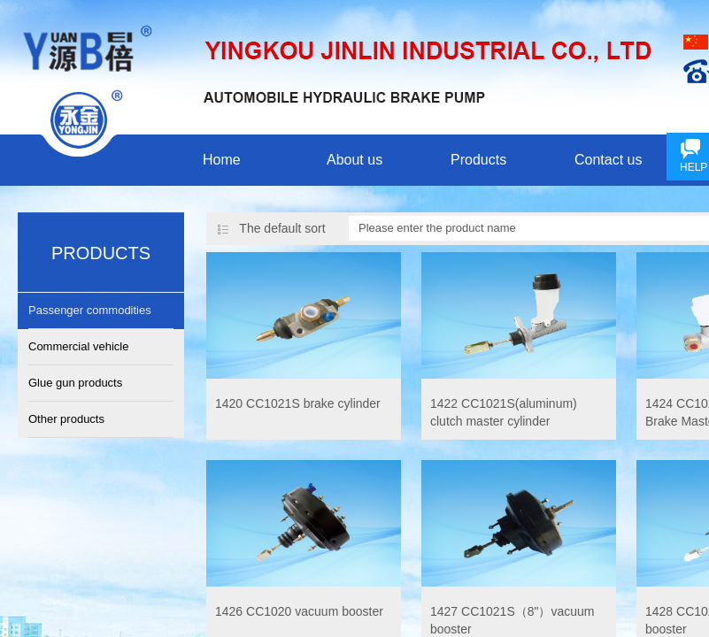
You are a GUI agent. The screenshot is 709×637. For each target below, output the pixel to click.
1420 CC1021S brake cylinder (298, 403)
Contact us (608, 159)
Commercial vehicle (78, 346)
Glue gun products (75, 382)
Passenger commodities (89, 310)
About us (354, 159)
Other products (66, 419)
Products (478, 159)
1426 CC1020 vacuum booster (299, 611)
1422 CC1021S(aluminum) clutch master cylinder (503, 412)
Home (222, 159)
